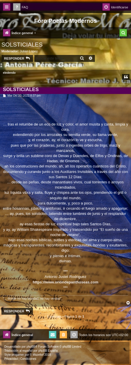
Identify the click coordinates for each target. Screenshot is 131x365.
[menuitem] (20, 7)
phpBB (31, 346)
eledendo (9, 72)
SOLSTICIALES (22, 44)
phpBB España (48, 350)
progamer (18, 354)
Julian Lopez (29, 51)
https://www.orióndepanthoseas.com (65, 282)
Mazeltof (38, 354)
